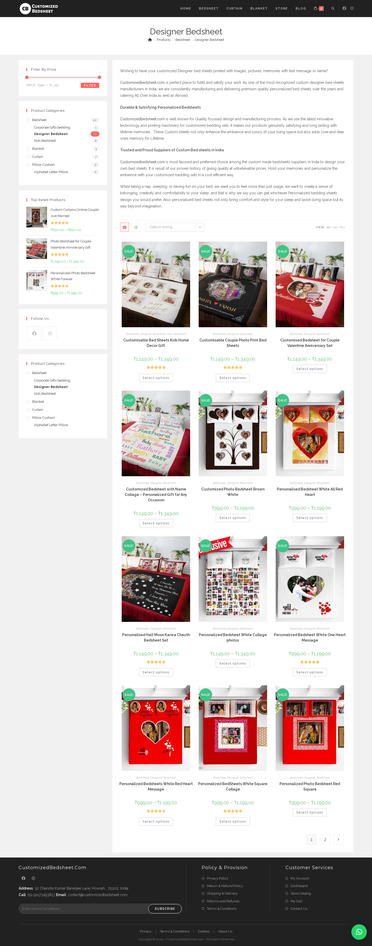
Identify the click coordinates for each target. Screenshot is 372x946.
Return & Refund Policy (225, 886)
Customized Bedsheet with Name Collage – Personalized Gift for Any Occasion (156, 494)
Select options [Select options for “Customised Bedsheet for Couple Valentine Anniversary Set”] (309, 369)
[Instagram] (50, 333)
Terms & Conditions (221, 909)
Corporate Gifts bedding (52, 127)
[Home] (150, 40)
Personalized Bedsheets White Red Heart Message (156, 786)
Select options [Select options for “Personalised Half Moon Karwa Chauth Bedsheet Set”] (156, 672)
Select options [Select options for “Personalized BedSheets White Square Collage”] (232, 821)
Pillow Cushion (43, 165)
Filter (90, 85)
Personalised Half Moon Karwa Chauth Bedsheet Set (156, 637)
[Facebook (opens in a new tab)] (344, 8)
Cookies (204, 931)
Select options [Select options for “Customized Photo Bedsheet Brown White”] (232, 518)
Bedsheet (132, 334)
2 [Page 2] (325, 839)
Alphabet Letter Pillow (51, 172)
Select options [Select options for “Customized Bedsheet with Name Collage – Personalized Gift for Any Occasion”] (156, 523)
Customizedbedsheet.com (142, 82)
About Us (225, 931)
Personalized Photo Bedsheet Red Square (310, 786)
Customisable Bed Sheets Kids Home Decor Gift (156, 343)
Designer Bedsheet (209, 40)
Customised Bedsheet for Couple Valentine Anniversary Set (309, 343)
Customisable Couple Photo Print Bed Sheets (232, 343)
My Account (300, 878)
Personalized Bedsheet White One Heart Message (310, 637)
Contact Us (299, 909)
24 (335, 227)
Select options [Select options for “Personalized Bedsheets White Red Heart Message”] (156, 821)
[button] (359, 932)
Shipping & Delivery (222, 893)
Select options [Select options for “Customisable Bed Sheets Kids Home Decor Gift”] (156, 378)
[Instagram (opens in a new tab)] (351, 8)
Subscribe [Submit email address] (165, 909)
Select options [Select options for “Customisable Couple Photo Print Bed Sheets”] (232, 378)
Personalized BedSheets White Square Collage (232, 786)
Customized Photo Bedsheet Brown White (233, 492)
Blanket (38, 149)
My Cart (296, 901)
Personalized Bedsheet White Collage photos (233, 637)
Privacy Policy (217, 878)
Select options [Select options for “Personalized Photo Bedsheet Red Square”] (309, 812)
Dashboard (299, 886)
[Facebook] (34, 333)
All (343, 227)
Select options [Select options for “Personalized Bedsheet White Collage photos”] (232, 663)
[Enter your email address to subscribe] (100, 909)
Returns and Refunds (223, 901)
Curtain (37, 157)
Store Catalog (301, 893)
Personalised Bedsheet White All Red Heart (310, 492)
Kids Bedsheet (176, 334)
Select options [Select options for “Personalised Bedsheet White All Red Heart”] (309, 518)
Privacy (145, 931)
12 (328, 227)
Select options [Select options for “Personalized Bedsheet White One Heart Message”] (309, 672)
